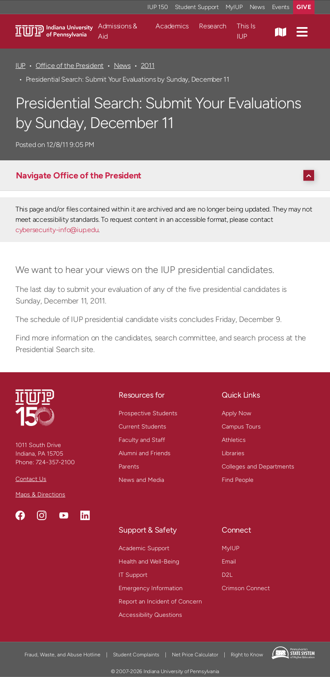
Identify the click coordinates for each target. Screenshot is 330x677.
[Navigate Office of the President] (167, 175)
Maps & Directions (40, 494)
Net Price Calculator (195, 655)
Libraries (233, 453)
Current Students (142, 426)
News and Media (141, 480)
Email (229, 561)
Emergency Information (151, 588)
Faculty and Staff (142, 440)
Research (212, 26)
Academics (172, 26)
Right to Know (247, 655)
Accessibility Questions (150, 615)
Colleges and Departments (258, 466)
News (122, 65)
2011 (148, 65)
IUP (20, 65)
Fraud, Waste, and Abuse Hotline (62, 655)
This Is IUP (246, 31)
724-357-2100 (55, 462)
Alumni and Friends (145, 453)
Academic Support (144, 548)
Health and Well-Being (149, 561)
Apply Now (236, 413)
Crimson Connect (246, 588)
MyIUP (230, 548)
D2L (227, 575)
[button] (302, 31)
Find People (238, 480)
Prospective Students (148, 413)
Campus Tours (241, 426)
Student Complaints (136, 655)
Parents (129, 466)
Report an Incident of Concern (160, 601)
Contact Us (30, 479)
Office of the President (70, 65)
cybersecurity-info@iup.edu (56, 230)
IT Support (133, 575)
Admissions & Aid (117, 31)
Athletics (234, 440)
